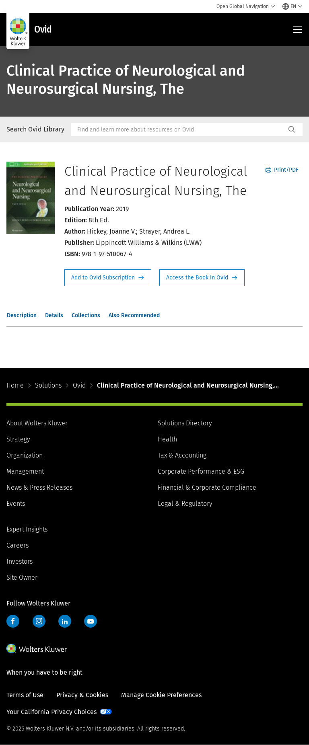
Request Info (108, 278)
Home (15, 385)
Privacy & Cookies (82, 695)
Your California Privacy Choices (51, 712)
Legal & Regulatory (185, 503)
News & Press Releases (39, 487)
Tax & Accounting (182, 455)
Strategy (18, 439)
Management (25, 471)
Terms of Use (24, 695)
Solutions (48, 385)
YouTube (90, 621)
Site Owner (21, 577)
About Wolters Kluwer (37, 423)
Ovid (79, 385)
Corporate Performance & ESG (201, 471)
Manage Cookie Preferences (161, 695)
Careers (17, 545)
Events (15, 503)
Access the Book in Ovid (202, 278)
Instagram (39, 621)
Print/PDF (282, 169)
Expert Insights (26, 529)
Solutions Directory (185, 423)
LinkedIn (64, 621)
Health (167, 439)
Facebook (12, 621)
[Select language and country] (292, 6)
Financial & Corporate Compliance (207, 487)
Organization (24, 455)
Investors (19, 561)
